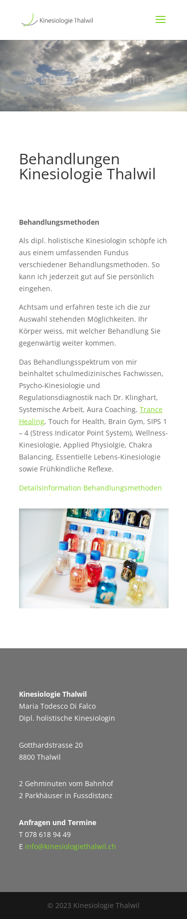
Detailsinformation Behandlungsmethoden (90, 487)
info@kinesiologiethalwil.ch (70, 846)
